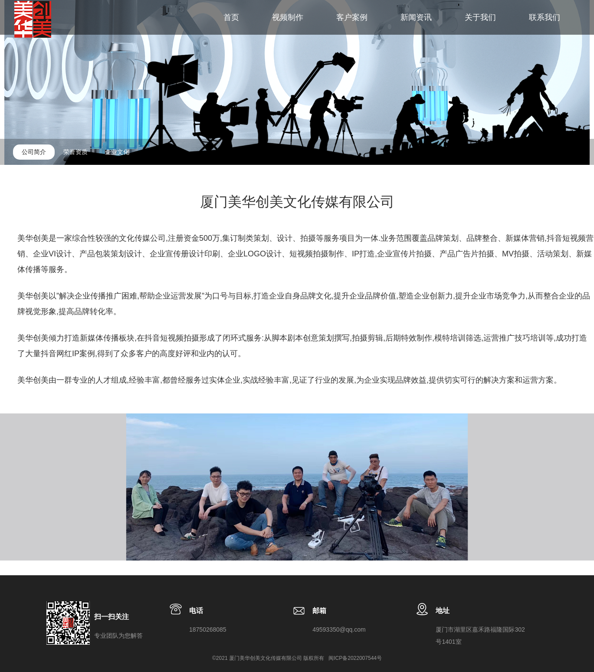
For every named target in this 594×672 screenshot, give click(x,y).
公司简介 (34, 151)
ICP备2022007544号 (358, 658)
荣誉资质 (75, 151)
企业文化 (117, 151)
